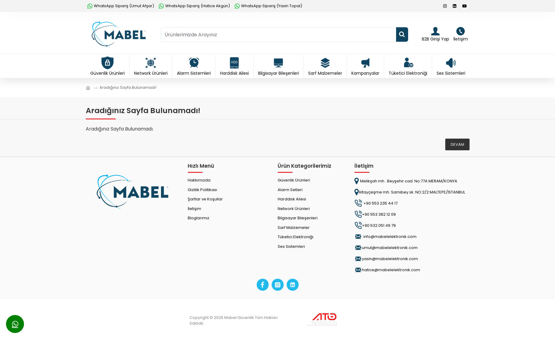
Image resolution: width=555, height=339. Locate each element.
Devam (457, 144)
